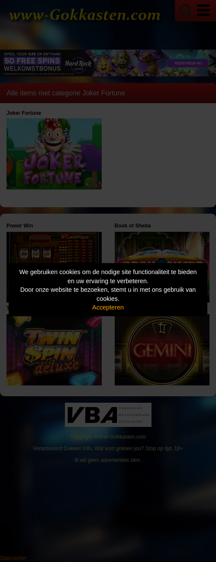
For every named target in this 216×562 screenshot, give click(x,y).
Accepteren (108, 307)
